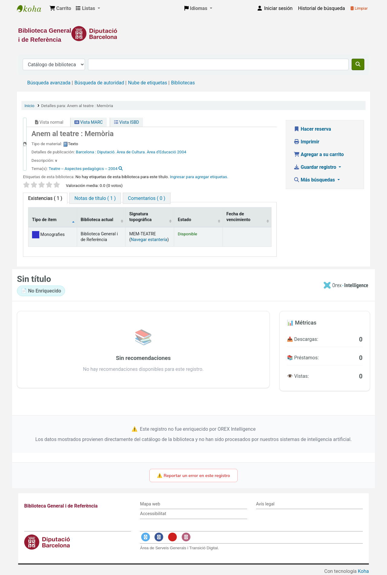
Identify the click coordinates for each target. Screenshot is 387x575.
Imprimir (307, 142)
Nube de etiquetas (147, 83)
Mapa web (150, 504)
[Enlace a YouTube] (172, 537)
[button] (60, 8)
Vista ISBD (126, 122)
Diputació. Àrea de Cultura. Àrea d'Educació (136, 151)
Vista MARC (88, 122)
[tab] (95, 198)
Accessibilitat (153, 513)
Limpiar (359, 8)
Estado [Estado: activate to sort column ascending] (184, 219)
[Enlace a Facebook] (159, 537)
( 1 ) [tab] (45, 198)
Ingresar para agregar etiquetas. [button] (199, 176)
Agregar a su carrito (319, 154)
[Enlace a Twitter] (145, 537)
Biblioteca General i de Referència (32, 8)
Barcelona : (86, 151)
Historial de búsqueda (321, 8)
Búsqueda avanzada (48, 83)
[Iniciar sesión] (274, 8)
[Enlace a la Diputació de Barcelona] (193, 33)
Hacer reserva (312, 129)
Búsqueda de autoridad (99, 83)
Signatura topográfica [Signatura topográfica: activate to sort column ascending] (140, 216)
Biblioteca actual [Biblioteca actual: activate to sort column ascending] (97, 219)
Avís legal (265, 504)
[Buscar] (358, 64)
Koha (363, 571)
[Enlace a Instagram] (185, 537)
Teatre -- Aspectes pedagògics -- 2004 (83, 168)
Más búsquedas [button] (315, 180)
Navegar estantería (149, 239)
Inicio (29, 105)
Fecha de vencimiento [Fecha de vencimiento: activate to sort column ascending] (238, 216)
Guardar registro (316, 167)
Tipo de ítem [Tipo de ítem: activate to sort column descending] (44, 219)
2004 (182, 151)
